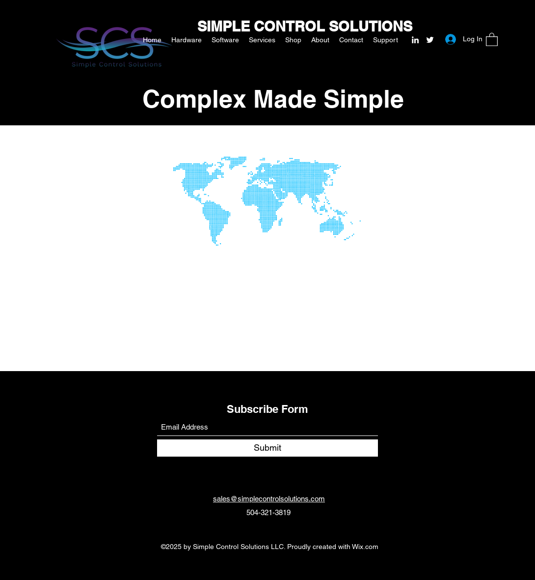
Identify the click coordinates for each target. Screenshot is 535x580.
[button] (492, 39)
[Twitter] (430, 40)
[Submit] (267, 448)
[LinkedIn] (415, 40)
